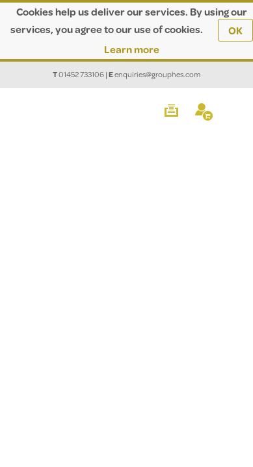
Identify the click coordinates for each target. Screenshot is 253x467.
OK (235, 30)
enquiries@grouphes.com (157, 74)
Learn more (131, 49)
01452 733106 (81, 74)
